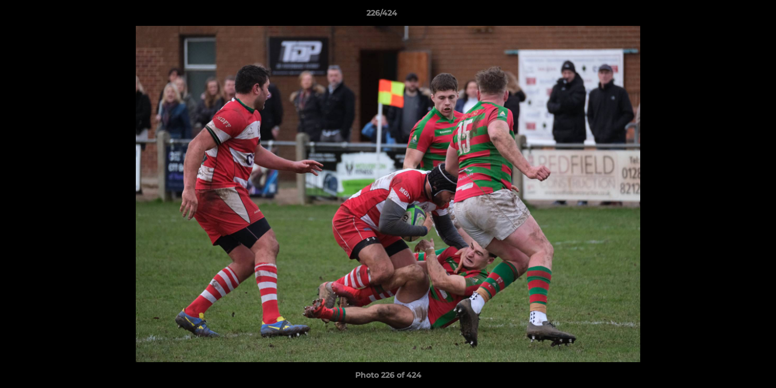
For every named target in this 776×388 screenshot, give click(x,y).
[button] (730, 15)
